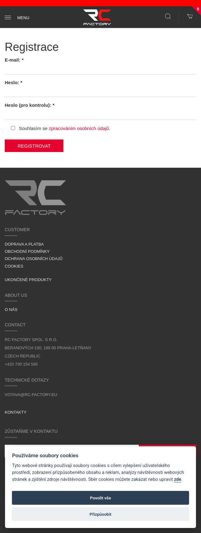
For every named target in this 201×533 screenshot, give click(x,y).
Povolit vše (100, 497)
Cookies (14, 266)
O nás (11, 309)
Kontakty (15, 412)
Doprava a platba (24, 244)
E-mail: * (14, 60)
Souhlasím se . (60, 128)
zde (177, 479)
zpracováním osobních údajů (79, 128)
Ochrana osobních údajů (33, 258)
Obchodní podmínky (27, 251)
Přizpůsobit (100, 514)
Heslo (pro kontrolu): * (29, 105)
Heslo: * (13, 82)
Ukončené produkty (28, 279)
